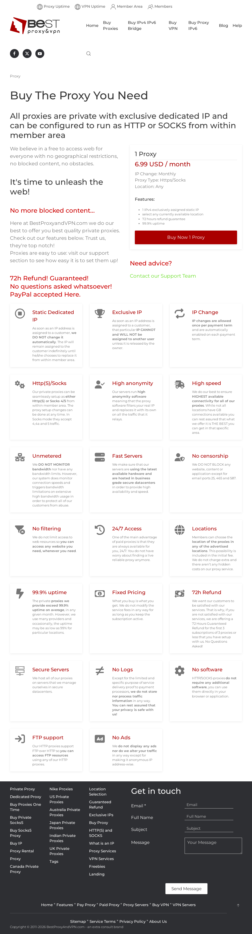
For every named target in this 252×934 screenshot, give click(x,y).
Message (140, 842)
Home (92, 25)
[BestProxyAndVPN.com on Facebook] (14, 53)
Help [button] (237, 25)
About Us (158, 921)
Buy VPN (173, 25)
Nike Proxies (61, 789)
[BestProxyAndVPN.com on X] (27, 53)
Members (160, 7)
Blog (223, 25)
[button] (88, 53)
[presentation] (169, 868)
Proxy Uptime (53, 7)
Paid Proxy (109, 904)
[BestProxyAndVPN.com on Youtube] (39, 53)
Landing (96, 874)
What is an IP (101, 843)
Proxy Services (102, 851)
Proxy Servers (136, 904)
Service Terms (103, 921)
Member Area (126, 7)
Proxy (15, 858)
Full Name (142, 817)
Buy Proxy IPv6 (198, 25)
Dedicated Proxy (25, 796)
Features (64, 904)
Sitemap (78, 921)
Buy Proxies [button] (110, 25)
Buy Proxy (98, 822)
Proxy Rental (22, 851)
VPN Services (101, 858)
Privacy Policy (132, 921)
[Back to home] (35, 25)
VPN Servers (184, 904)
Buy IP (16, 843)
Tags (54, 861)
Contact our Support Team (163, 276)
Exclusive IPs (101, 814)
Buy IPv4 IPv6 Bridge (142, 25)
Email (138, 805)
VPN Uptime (90, 7)
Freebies (97, 866)
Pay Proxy (86, 904)
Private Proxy (22, 789)
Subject (139, 829)
